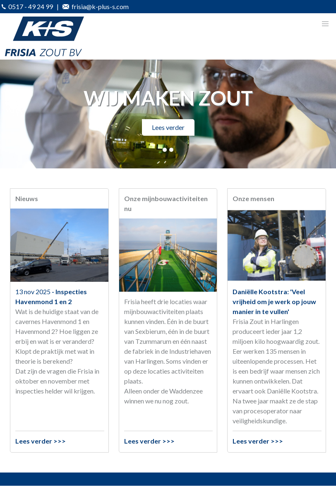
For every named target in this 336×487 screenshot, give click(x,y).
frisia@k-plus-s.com (95, 6)
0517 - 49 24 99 (27, 6)
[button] (325, 24)
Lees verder (168, 127)
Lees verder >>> (40, 441)
